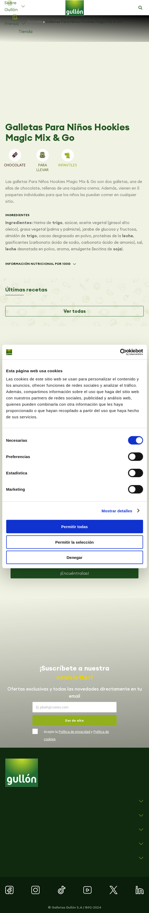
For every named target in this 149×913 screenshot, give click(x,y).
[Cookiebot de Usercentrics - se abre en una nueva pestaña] (120, 352)
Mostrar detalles (117, 510)
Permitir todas (74, 526)
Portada (34, 21)
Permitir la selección (74, 542)
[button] (140, 8)
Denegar (74, 557)
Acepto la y (76, 735)
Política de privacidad (74, 732)
